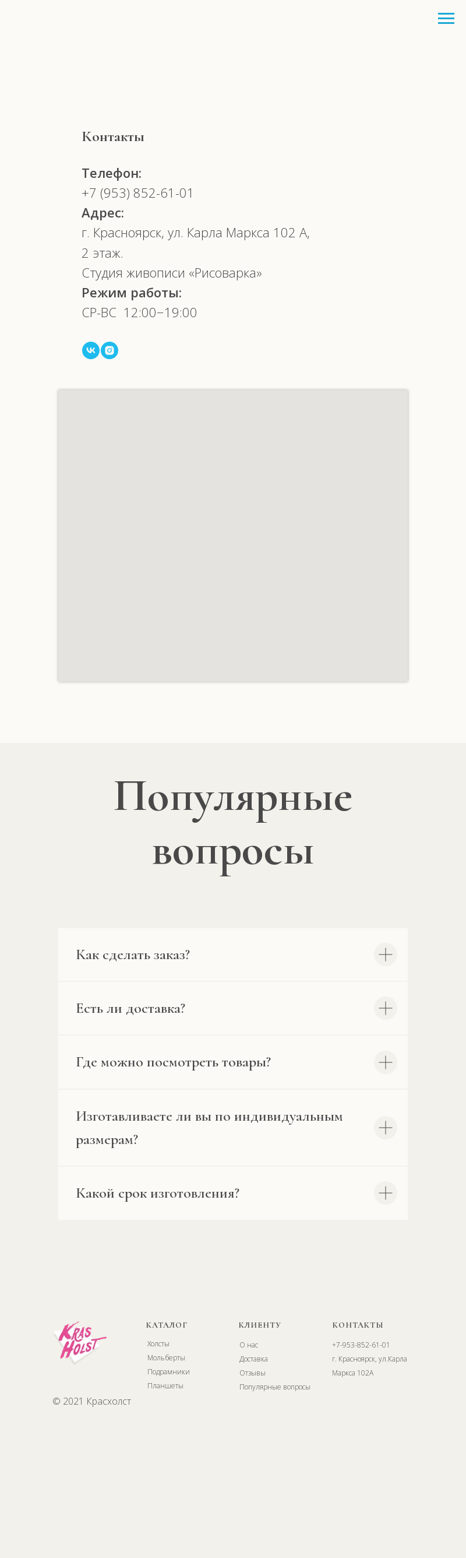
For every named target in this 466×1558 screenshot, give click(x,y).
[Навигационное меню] (446, 18)
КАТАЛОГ (167, 1325)
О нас (248, 1345)
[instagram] (109, 350)
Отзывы (252, 1373)
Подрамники (168, 1372)
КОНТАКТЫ (358, 1325)
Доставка (253, 1359)
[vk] (91, 350)
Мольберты (166, 1358)
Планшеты (165, 1386)
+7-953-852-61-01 (361, 1345)
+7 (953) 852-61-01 (138, 192)
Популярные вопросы (274, 1387)
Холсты (158, 1344)
